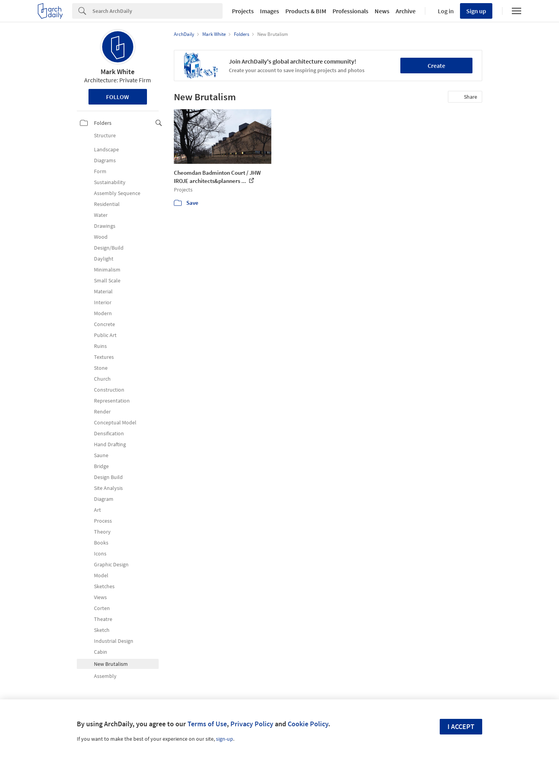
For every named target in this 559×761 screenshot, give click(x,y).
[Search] (157, 11)
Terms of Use (207, 723)
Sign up (476, 11)
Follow (117, 97)
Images (269, 11)
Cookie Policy (308, 723)
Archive (406, 11)
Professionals (350, 11)
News (382, 11)
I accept (461, 726)
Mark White (117, 71)
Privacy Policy (251, 723)
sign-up (224, 738)
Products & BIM (305, 11)
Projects (243, 11)
